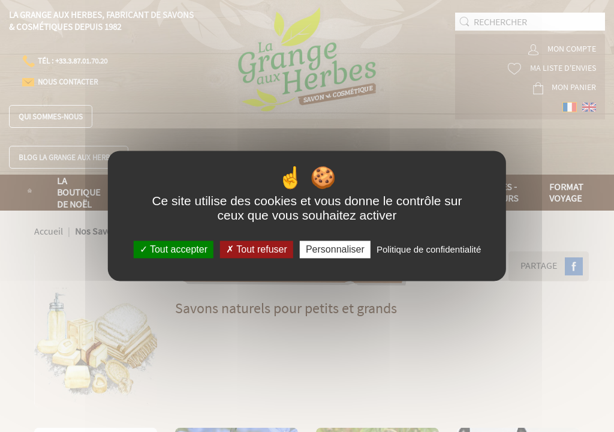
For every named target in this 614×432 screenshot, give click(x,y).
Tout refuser (256, 249)
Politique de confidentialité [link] (429, 249)
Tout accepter (173, 249)
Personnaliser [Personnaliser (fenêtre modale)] (335, 249)
